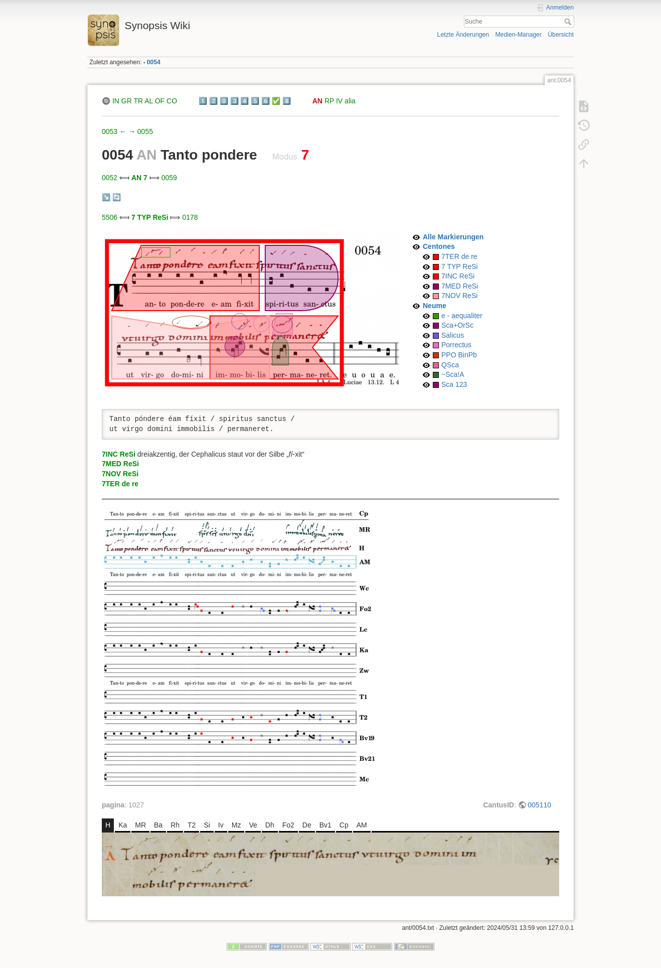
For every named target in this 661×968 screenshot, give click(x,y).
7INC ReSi (457, 276)
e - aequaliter (461, 316)
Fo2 (288, 825)
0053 (109, 131)
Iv (221, 825)
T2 (192, 825)
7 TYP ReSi (150, 217)
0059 (169, 178)
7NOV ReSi (459, 296)
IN (115, 101)
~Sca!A (452, 374)
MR (140, 825)
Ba (158, 825)
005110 (539, 805)
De (306, 825)
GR (126, 101)
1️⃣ (203, 101)
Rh (175, 825)
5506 (109, 217)
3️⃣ (234, 101)
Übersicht (561, 34)
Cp (344, 825)
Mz (236, 825)
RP (329, 101)
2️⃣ (213, 101)
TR (138, 101)
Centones (439, 246)
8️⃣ (286, 101)
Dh (269, 825)
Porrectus (456, 345)
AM (362, 825)
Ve (253, 825)
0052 (109, 178)
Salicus (452, 335)
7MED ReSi (459, 286)
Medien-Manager (518, 34)
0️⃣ (224, 101)
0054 (153, 62)
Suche (569, 21)
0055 (145, 131)
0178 (190, 217)
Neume (434, 306)
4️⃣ (244, 101)
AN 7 (139, 178)
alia (350, 101)
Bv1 (325, 825)
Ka (122, 825)
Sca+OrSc (457, 325)
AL (148, 101)
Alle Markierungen (453, 237)
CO (172, 101)
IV (339, 101)
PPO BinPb (459, 355)
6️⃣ (265, 101)
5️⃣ (255, 101)
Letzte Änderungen (463, 34)
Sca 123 (454, 384)
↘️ (106, 197)
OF (159, 101)
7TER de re (459, 256)
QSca (450, 365)
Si (207, 825)
